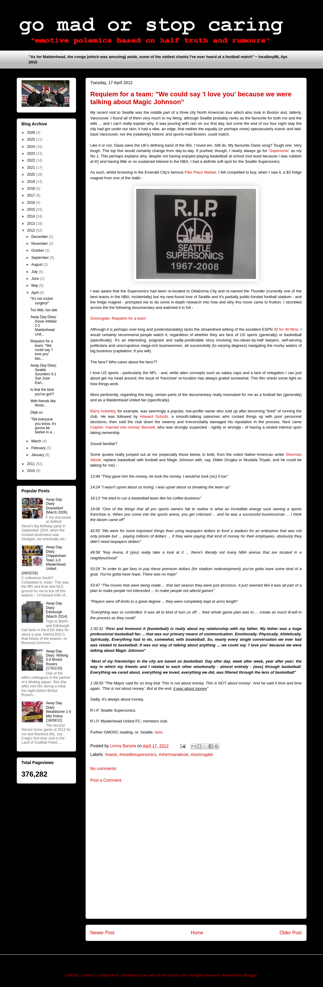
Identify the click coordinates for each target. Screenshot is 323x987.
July (35, 272)
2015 (31, 209)
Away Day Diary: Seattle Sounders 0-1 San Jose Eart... (43, 374)
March (36, 441)
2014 (31, 216)
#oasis (111, 754)
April (35, 293)
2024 (31, 147)
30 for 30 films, (286, 329)
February (38, 448)
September (40, 258)
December (40, 237)
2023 (31, 153)
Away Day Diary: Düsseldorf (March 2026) (56, 505)
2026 (31, 132)
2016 (31, 203)
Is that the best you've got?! (42, 392)
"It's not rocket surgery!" (41, 301)
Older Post (291, 932)
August (37, 264)
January (38, 455)
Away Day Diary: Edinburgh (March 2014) (56, 609)
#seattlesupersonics (138, 754)
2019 (31, 182)
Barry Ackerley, (103, 411)
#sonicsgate (202, 754)
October (38, 250)
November (40, 244)
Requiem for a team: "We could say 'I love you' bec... (41, 350)
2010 (31, 471)
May (35, 285)
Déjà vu (36, 412)
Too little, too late (43, 310)
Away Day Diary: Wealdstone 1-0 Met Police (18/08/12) (58, 711)
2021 (31, 167)
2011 (31, 464)
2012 (31, 230)
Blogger (250, 975)
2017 (31, 195)
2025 (31, 139)
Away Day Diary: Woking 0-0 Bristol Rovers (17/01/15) (57, 660)
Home (197, 932)
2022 (31, 160)
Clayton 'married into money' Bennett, (123, 427)
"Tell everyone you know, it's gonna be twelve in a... (43, 425)
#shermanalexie (173, 754)
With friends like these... (43, 403)
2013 (31, 223)
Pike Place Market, (201, 172)
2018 (31, 188)
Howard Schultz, (154, 416)
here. (159, 732)
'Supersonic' (279, 150)
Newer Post (102, 932)
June (35, 279)
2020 (31, 174)
